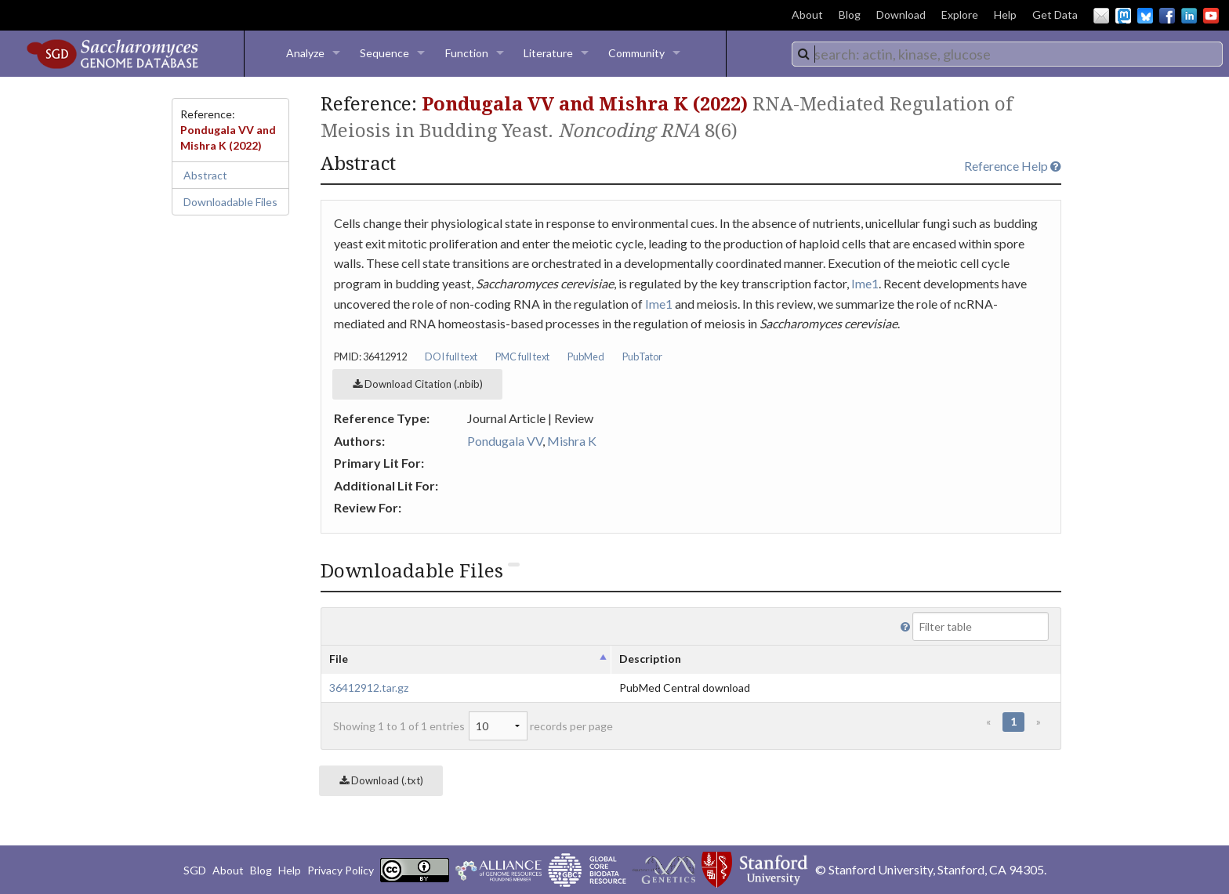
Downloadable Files (230, 201)
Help (1005, 14)
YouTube (1211, 16)
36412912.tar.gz (368, 687)
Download (901, 14)
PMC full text (522, 356)
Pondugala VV (504, 440)
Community (636, 53)
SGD (194, 870)
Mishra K (571, 440)
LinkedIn (1189, 16)
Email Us (1101, 16)
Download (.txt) (381, 780)
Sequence (384, 53)
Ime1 (865, 283)
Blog (850, 14)
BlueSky (1145, 16)
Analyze (305, 53)
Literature (548, 53)
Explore (959, 14)
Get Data (1055, 14)
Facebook (1167, 16)
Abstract (205, 175)
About (807, 14)
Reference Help (1012, 165)
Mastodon (1123, 16)
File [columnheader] (338, 658)
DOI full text (451, 356)
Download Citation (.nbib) (418, 384)
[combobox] (1007, 54)
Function (466, 53)
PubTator (642, 356)
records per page (541, 725)
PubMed (585, 356)
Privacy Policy (340, 870)
